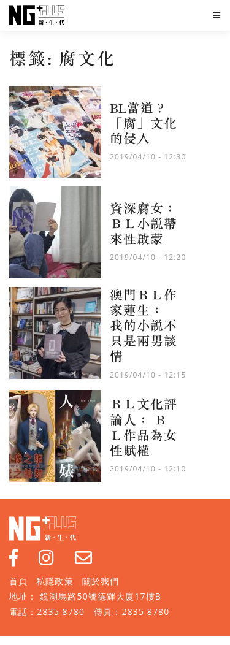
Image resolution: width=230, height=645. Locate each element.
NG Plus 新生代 (36, 15)
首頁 (18, 581)
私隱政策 (54, 581)
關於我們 (100, 581)
